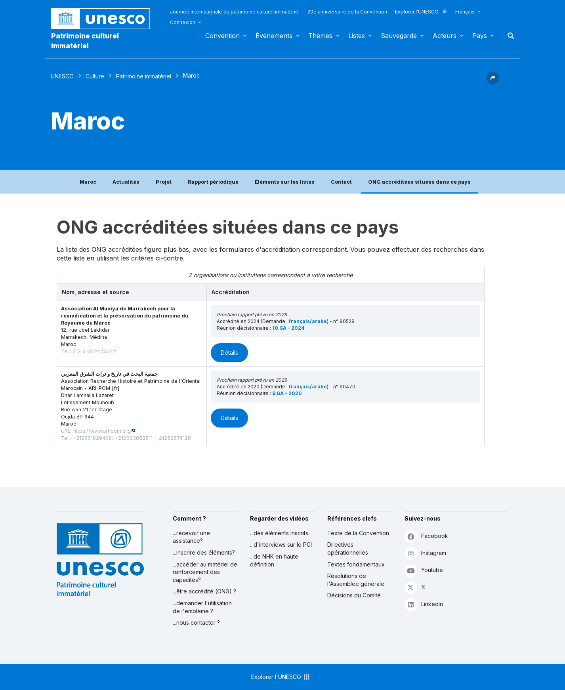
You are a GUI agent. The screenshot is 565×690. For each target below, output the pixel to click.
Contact (341, 182)
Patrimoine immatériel (143, 76)
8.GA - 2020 (287, 393)
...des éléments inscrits (279, 533)
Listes (356, 36)
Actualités (126, 182)
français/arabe (308, 321)
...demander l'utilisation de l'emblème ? (202, 607)
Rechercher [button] (508, 36)
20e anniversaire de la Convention (347, 12)
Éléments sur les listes (285, 182)
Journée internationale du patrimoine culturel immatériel (235, 12)
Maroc (88, 182)
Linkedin (424, 604)
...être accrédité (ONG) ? (204, 591)
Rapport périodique (213, 182)
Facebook (426, 536)
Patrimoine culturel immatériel (85, 41)
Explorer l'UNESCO (421, 12)
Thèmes (320, 36)
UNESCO (62, 76)
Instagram (425, 553)
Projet (164, 182)
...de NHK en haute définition (274, 560)
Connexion (182, 22)
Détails (229, 352)
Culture (95, 76)
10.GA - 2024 (288, 328)
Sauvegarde (399, 36)
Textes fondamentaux (356, 564)
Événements (274, 36)
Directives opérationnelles (347, 548)
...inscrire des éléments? (204, 552)
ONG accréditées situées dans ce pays (419, 182)
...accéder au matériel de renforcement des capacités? (205, 572)
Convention (222, 36)
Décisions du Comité (354, 595)
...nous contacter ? (196, 622)
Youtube (424, 570)
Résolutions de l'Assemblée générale (355, 579)
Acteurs (444, 36)
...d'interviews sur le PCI (281, 544)
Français (465, 12)
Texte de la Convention (358, 533)
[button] (493, 82)
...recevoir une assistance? (191, 537)
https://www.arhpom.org (102, 431)
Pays (479, 36)
